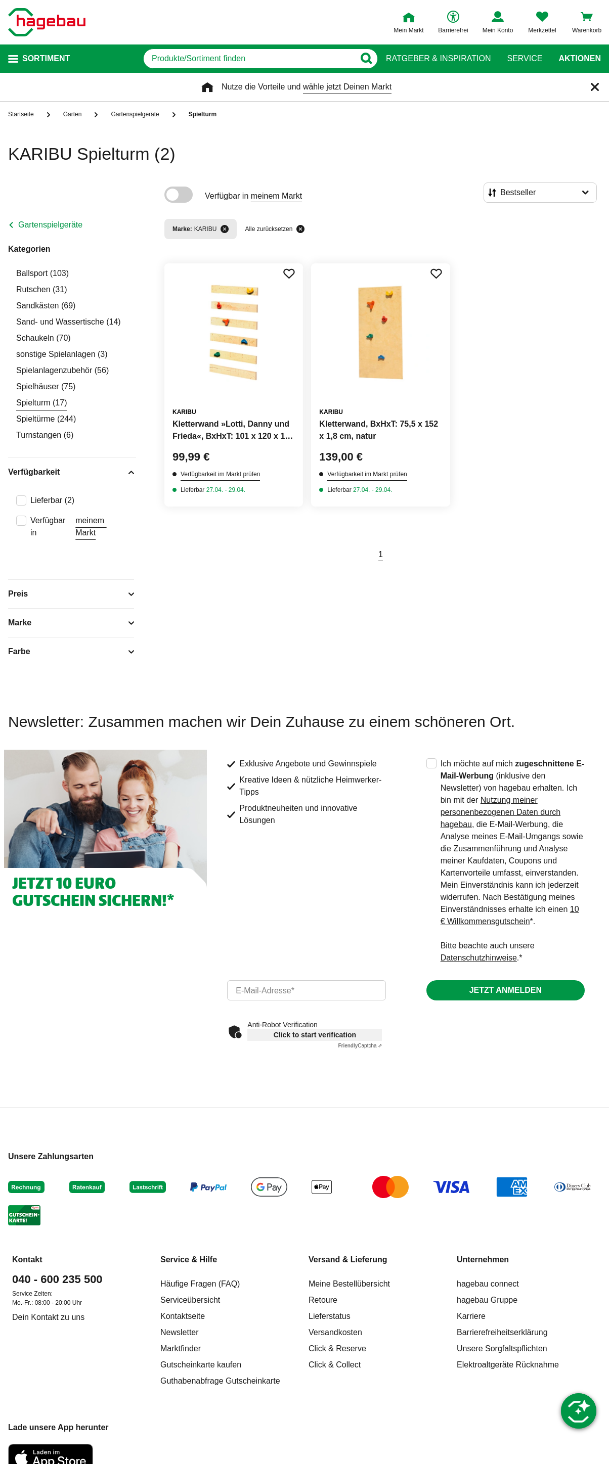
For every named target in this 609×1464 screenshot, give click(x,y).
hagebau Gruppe (487, 1300)
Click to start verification (315, 1035)
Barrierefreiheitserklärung (502, 1332)
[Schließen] (595, 87)
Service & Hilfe (188, 1259)
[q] (249, 58)
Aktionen (579, 59)
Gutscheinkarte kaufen (200, 1364)
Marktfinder (180, 1348)
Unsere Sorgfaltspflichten (502, 1348)
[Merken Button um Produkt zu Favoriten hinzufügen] (289, 273)
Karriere (471, 1316)
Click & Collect (335, 1364)
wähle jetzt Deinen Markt (347, 86)
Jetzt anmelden (505, 990)
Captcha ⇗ (360, 1045)
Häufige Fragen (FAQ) (200, 1283)
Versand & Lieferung (348, 1259)
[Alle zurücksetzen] (300, 229)
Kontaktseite (182, 1316)
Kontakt (27, 1259)
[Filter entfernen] (225, 229)
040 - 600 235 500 (57, 1279)
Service (524, 59)
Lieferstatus (330, 1316)
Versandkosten (335, 1332)
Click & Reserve (337, 1348)
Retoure (323, 1300)
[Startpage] (46, 22)
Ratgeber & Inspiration (438, 59)
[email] (306, 990)
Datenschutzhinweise (479, 957)
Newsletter (179, 1332)
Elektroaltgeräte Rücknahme (508, 1364)
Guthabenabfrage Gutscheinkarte (220, 1381)
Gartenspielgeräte (50, 224)
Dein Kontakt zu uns (48, 1317)
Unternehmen (483, 1259)
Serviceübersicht (190, 1300)
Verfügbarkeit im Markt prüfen (220, 474)
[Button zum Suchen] (366, 58)
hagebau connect (488, 1283)
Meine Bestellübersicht (349, 1283)
